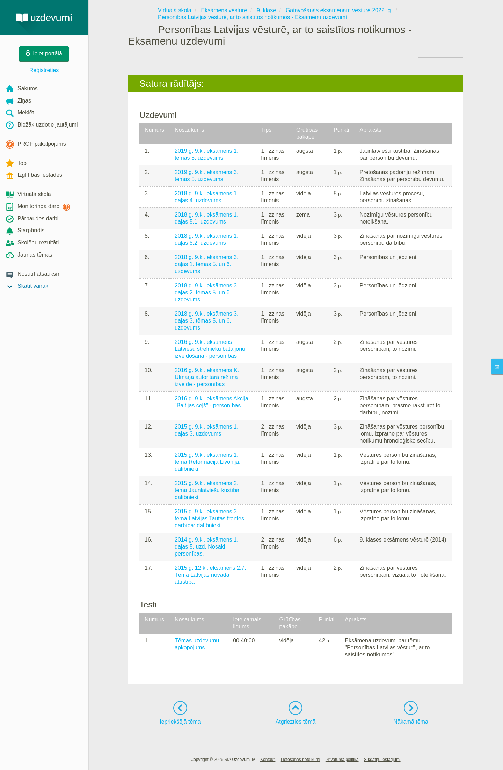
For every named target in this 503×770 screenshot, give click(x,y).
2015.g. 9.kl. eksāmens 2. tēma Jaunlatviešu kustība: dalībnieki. (208, 490)
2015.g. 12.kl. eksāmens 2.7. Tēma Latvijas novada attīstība (210, 575)
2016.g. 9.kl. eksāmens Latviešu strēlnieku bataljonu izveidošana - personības (210, 349)
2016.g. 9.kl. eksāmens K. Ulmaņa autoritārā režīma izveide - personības (207, 377)
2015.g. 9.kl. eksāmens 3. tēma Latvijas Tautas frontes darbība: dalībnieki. (209, 518)
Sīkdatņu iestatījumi (382, 759)
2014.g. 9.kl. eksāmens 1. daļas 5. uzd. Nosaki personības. (206, 547)
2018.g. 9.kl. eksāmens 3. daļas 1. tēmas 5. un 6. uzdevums (206, 264)
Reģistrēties (44, 70)
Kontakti (267, 759)
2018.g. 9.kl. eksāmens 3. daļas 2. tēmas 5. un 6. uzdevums (206, 292)
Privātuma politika (342, 759)
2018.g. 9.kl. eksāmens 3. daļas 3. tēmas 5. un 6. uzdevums (206, 321)
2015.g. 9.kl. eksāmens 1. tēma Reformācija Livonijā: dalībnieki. (208, 462)
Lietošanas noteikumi (300, 759)
